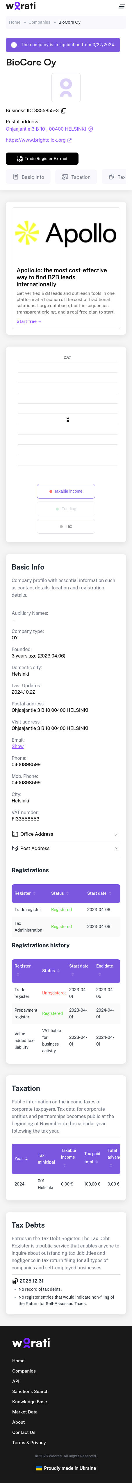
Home (15, 22)
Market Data (25, 1412)
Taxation (76, 176)
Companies (39, 22)
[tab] (66, 835)
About (18, 1422)
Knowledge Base (29, 1401)
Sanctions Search (30, 1391)
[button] (66, 835)
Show (18, 746)
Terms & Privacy (29, 1442)
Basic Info (28, 176)
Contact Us (23, 1432)
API (15, 1381)
